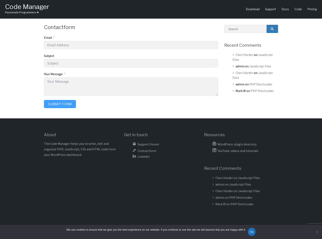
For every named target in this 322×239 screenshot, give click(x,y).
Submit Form (60, 104)
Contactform (147, 151)
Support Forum (148, 144)
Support (270, 9)
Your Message (53, 74)
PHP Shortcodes (260, 84)
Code (298, 9)
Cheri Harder (244, 55)
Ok (251, 231)
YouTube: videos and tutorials (238, 151)
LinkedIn (144, 156)
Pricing (312, 9)
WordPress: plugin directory (237, 144)
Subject (49, 56)
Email (48, 37)
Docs (285, 9)
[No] (317, 232)
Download (253, 9)
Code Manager (27, 7)
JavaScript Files (260, 66)
